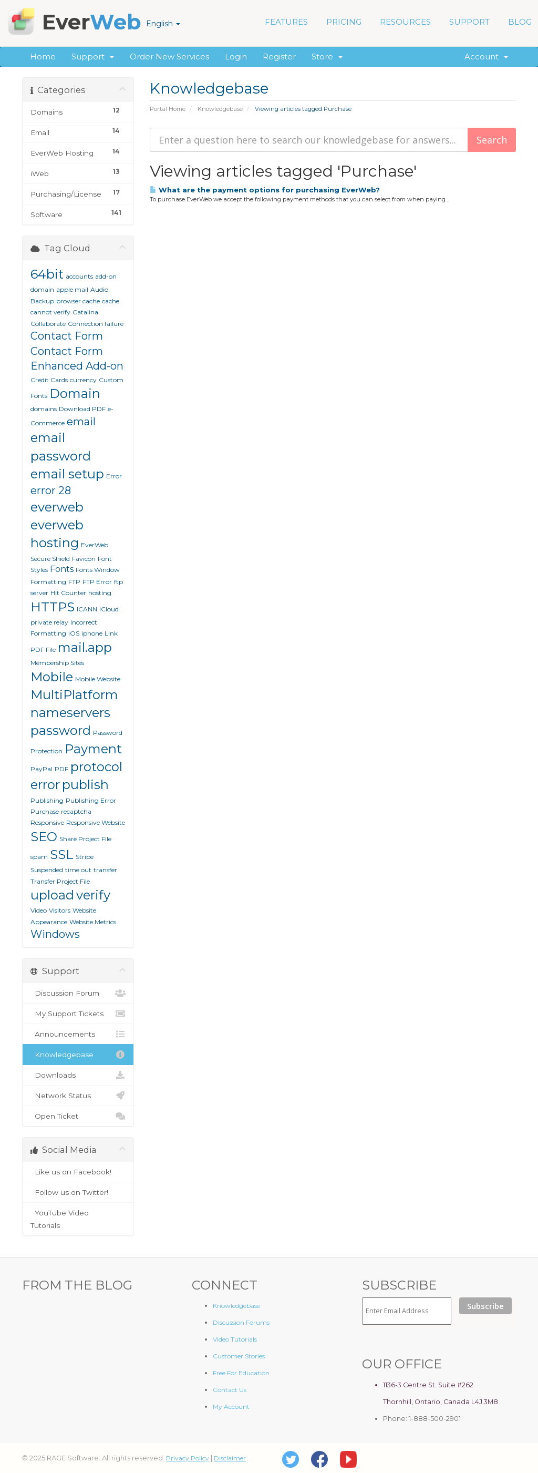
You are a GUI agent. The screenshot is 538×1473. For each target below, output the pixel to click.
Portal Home (167, 108)
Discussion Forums (241, 1322)
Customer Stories (239, 1356)
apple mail (72, 289)
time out (78, 870)
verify (93, 895)
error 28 (50, 490)
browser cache (78, 301)
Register (279, 57)
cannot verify (50, 312)
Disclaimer (230, 1458)
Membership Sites (57, 663)
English (163, 23)
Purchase (44, 811)
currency (83, 380)
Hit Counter (68, 593)
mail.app (85, 647)
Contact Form (66, 336)
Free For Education (241, 1373)
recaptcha (76, 811)
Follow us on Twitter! (78, 1192)
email (81, 421)
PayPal (41, 769)
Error (114, 476)
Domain (74, 393)
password (60, 730)
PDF (61, 769)
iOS (73, 633)
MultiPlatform (74, 694)
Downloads (78, 1075)
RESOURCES (405, 22)
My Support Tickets (78, 1013)
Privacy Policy (187, 1458)
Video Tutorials (235, 1339)
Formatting (48, 582)
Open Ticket (78, 1116)
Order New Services (169, 57)
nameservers (70, 712)
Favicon (84, 558)
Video (38, 910)
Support (92, 57)
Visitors (59, 910)
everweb (57, 507)
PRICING (343, 22)
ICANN (87, 609)
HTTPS (52, 607)
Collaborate (48, 324)
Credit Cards (49, 380)
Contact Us (229, 1390)
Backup (42, 301)
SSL (62, 854)
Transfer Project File (60, 881)
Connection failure (95, 324)
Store (327, 57)
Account (486, 57)
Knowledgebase (220, 108)
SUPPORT (469, 22)
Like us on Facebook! (78, 1171)
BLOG (520, 22)
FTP (74, 582)
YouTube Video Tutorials (78, 1218)
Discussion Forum (78, 993)
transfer (105, 870)
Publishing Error (91, 800)
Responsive (47, 822)
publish (85, 784)
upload (52, 895)
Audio (99, 289)
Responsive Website (95, 822)
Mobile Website (97, 679)
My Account (231, 1406)
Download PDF (82, 409)
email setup (67, 474)
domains (43, 409)
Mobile (51, 676)
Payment (93, 748)
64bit (47, 274)
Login (236, 57)
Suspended (46, 870)
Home (43, 57)
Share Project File (85, 839)
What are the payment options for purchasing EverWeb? (265, 190)
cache (110, 301)
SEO (43, 836)
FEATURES (286, 22)
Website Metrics (92, 922)
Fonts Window (98, 570)
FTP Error (97, 582)
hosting (99, 593)
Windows (55, 934)
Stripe (85, 857)
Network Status (78, 1095)
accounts (79, 276)
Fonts (62, 569)
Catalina (85, 312)
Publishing (47, 800)
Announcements (78, 1034)
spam (39, 857)
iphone (91, 633)
